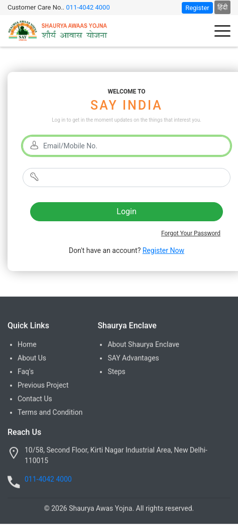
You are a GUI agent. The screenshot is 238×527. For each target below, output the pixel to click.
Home (27, 345)
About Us (32, 359)
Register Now (163, 250)
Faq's (26, 372)
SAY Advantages (133, 359)
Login (126, 211)
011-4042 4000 (88, 7)
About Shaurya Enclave (143, 345)
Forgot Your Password (190, 233)
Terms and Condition (50, 413)
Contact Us (35, 399)
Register (197, 8)
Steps (116, 372)
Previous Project (43, 386)
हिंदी (222, 7)
